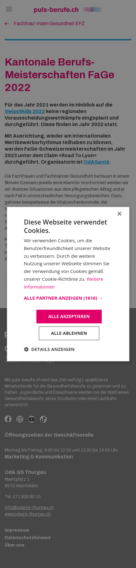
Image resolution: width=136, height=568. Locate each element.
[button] (68, 298)
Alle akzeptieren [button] (69, 316)
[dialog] (68, 284)
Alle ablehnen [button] (69, 333)
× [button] (119, 213)
